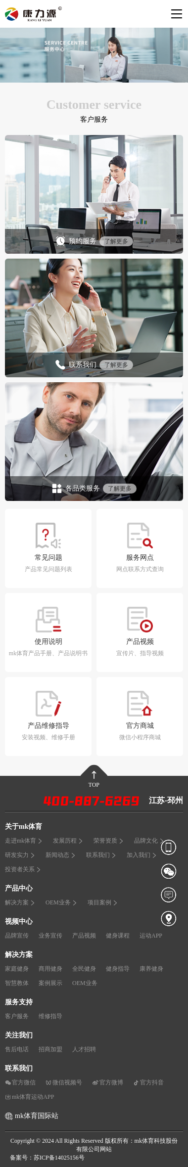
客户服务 (17, 1016)
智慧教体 (17, 983)
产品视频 (84, 935)
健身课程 (118, 935)
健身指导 (118, 968)
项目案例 (103, 902)
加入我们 (142, 855)
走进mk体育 (24, 840)
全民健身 (84, 968)
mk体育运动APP (29, 1096)
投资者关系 (23, 869)
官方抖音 (148, 1082)
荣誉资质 (109, 840)
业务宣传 (50, 935)
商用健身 (50, 968)
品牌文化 (149, 840)
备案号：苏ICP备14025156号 (47, 1157)
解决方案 (20, 902)
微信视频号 (64, 1082)
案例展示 (50, 983)
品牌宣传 (17, 935)
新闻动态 (61, 855)
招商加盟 (50, 1049)
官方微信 (20, 1082)
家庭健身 (17, 968)
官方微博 (107, 1082)
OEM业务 (62, 902)
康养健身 (151, 968)
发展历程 (68, 840)
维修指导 (50, 1016)
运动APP (151, 935)
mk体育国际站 (36, 1116)
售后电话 (17, 1049)
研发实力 (20, 855)
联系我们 (101, 855)
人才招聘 (84, 1049)
